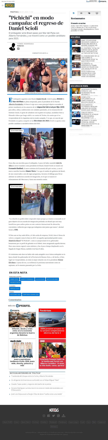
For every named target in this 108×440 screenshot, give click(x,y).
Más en (19, 305)
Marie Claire (25, 422)
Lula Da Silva (40, 279)
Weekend (53, 422)
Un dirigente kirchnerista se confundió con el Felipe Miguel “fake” (35, 380)
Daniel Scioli (14, 279)
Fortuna (35, 422)
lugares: (12, 286)
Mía (94, 422)
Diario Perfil (7, 422)
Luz (88, 422)
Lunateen (101, 422)
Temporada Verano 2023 (31, 294)
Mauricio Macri (15, 240)
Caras (16, 422)
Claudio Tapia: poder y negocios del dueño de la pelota (31, 384)
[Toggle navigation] (3, 5)
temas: (11, 292)
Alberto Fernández (27, 279)
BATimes (54, 426)
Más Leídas (75, 37)
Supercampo (73, 422)
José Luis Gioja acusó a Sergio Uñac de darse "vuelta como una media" (36, 394)
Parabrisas (62, 422)
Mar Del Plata (14, 288)
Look (82, 422)
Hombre (44, 422)
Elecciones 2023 (15, 294)
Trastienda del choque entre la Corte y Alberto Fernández (32, 376)
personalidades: (15, 277)
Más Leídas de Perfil (79, 86)
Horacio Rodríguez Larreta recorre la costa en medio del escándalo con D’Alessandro (37, 389)
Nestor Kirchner (52, 279)
